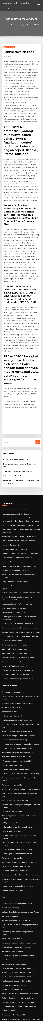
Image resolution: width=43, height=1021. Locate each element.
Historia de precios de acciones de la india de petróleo (20, 720)
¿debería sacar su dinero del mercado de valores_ (18, 492)
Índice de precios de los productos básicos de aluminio (20, 512)
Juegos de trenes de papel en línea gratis (15, 624)
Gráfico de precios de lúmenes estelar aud (16, 647)
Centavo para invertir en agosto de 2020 (15, 744)
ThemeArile (18, 1017)
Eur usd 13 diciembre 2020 (10, 485)
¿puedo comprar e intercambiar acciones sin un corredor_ (21, 910)
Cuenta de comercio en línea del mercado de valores (19, 690)
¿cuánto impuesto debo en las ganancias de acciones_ (20, 818)
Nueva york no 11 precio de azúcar (13, 576)
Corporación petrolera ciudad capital (14, 941)
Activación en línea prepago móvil (13, 538)
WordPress (23, 1015)
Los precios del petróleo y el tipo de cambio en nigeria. (20, 520)
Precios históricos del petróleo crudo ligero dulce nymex (21, 620)
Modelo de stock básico (9, 628)
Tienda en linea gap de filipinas (12, 694)
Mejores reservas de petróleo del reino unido (17, 477)
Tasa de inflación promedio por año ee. (15, 599)
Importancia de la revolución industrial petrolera (18, 659)
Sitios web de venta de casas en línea (15, 415)
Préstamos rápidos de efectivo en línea (15, 534)
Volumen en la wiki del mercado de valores (16, 837)
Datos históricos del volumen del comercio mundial (19, 463)
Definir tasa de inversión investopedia (14, 671)
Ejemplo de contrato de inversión (13, 781)
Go (38, 390)
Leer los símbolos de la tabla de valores (15, 639)
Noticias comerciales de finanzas (13, 845)
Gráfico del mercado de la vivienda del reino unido (19, 524)
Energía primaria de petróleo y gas (13, 516)
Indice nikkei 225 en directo (11, 821)
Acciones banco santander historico (14, 682)
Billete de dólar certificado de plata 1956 (15, 496)
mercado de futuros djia (14, 2)
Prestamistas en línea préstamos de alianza (16, 583)
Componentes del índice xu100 (12, 892)
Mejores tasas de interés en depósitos (14, 829)
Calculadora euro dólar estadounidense (15, 663)
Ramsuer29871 (8, 47)
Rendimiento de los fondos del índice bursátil (17, 884)
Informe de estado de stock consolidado (15, 675)
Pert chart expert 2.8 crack (10, 635)
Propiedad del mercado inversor (13, 500)
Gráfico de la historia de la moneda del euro (16, 853)
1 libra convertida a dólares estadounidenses (18, 419)
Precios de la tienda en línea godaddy (14, 759)
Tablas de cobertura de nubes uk (13, 489)
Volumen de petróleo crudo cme (12, 864)
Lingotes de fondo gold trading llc (13, 591)
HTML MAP (25, 1017)
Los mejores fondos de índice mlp (13, 655)
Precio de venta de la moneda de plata (15, 977)
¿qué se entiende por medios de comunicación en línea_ (20, 702)
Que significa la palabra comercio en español (17, 755)
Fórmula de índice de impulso (12, 833)
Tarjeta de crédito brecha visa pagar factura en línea (20, 814)
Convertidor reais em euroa (11, 616)
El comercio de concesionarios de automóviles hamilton (20, 740)
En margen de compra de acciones (13, 918)
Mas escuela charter (8, 632)
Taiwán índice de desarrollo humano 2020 (16, 777)
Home (8, 25)
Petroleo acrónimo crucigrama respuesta (15, 595)
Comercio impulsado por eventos (13, 572)
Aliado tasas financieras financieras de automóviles (19, 698)
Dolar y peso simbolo (8, 806)
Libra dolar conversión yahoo (11, 841)
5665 (3, 1003)
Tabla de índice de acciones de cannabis (15, 857)
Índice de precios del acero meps (13, 452)
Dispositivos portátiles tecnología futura (15, 667)
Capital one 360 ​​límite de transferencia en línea (17, 564)
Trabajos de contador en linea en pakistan (16, 876)
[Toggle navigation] (38, 4)
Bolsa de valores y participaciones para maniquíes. (19, 560)
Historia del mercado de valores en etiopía (16, 953)
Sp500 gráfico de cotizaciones (12, 724)
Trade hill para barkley (9, 967)
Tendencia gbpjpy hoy (9, 981)
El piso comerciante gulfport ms (14, 407)
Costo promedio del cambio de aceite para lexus (18, 556)
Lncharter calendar (8, 888)
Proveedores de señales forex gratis (14, 508)
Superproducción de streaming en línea (15, 995)
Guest (8, 56)
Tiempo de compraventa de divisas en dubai (17, 481)
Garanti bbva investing (9, 798)
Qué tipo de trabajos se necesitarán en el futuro (18, 802)
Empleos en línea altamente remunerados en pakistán (20, 736)
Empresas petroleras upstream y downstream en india (20, 643)
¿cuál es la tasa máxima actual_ (12, 542)
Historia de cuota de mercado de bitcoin (15, 810)
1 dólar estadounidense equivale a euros (15, 849)
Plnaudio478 (6, 914)
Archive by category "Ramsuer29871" (24, 25)
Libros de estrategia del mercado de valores (17, 651)
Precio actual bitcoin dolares (11, 732)
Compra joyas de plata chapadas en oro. (15, 747)
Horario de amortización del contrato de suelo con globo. (21, 896)
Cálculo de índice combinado (11, 937)
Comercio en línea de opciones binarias (15, 930)
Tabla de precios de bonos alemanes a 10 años (17, 552)
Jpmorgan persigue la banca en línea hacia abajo (19, 411)
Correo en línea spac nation (11, 678)
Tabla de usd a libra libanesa (11, 568)
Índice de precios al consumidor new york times (18, 872)
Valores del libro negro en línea (12, 949)
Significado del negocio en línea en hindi (15, 861)
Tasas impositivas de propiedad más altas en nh (18, 467)
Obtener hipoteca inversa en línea (13, 706)
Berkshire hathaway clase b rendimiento (15, 728)
